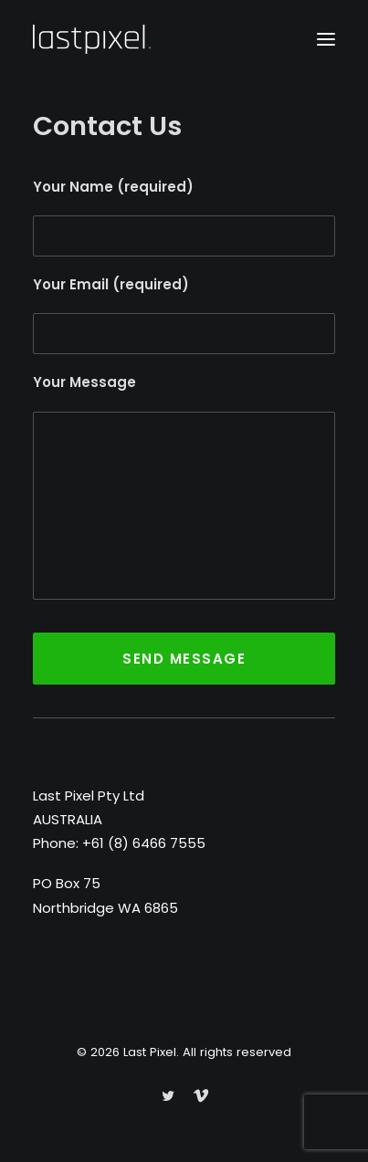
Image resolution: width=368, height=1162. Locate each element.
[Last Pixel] (92, 39)
